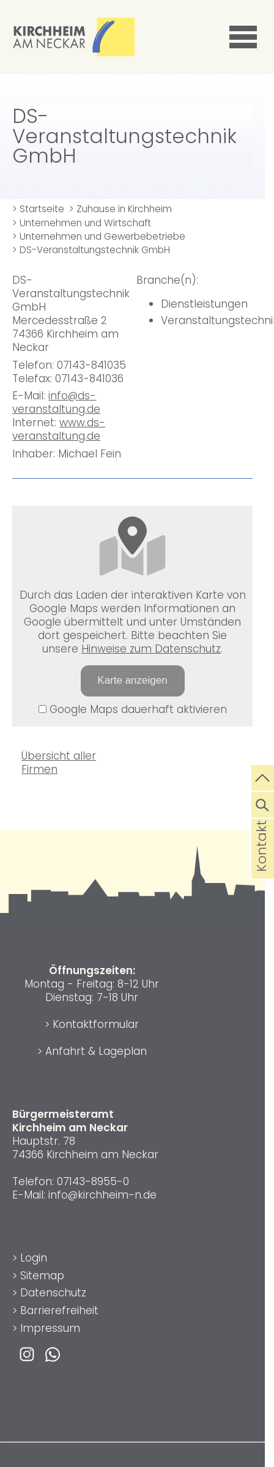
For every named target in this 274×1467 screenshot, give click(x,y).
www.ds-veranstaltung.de (58, 429)
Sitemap (42, 1275)
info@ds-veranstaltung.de (56, 402)
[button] (245, 37)
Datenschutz (53, 1292)
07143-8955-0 (93, 1181)
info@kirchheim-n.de (102, 1195)
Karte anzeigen (132, 680)
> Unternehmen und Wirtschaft (81, 222)
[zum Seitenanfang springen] (262, 776)
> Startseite (38, 208)
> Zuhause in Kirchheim (120, 208)
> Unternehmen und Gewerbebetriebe (98, 236)
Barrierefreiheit (59, 1310)
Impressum (50, 1328)
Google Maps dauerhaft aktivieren (133, 709)
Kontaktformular (96, 1024)
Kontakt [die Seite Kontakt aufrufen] (261, 866)
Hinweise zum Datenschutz (151, 648)
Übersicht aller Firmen (58, 762)
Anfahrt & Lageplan (96, 1051)
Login (33, 1258)
